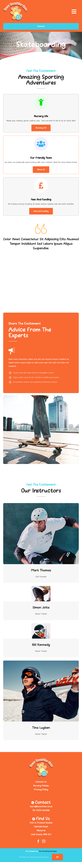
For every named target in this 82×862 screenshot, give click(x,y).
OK (57, 857)
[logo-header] (15, 3)
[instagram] (43, 841)
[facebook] (38, 841)
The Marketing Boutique (48, 851)
